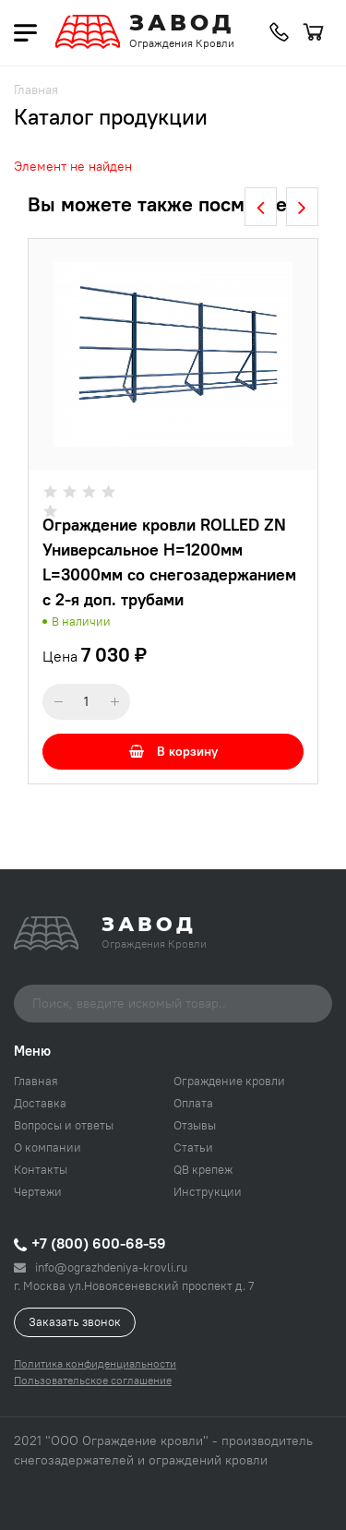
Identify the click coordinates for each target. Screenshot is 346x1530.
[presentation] (261, 206)
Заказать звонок (75, 1321)
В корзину (173, 751)
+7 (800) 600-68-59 (90, 1243)
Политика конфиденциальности (95, 1363)
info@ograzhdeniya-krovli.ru (100, 1267)
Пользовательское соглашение (93, 1380)
